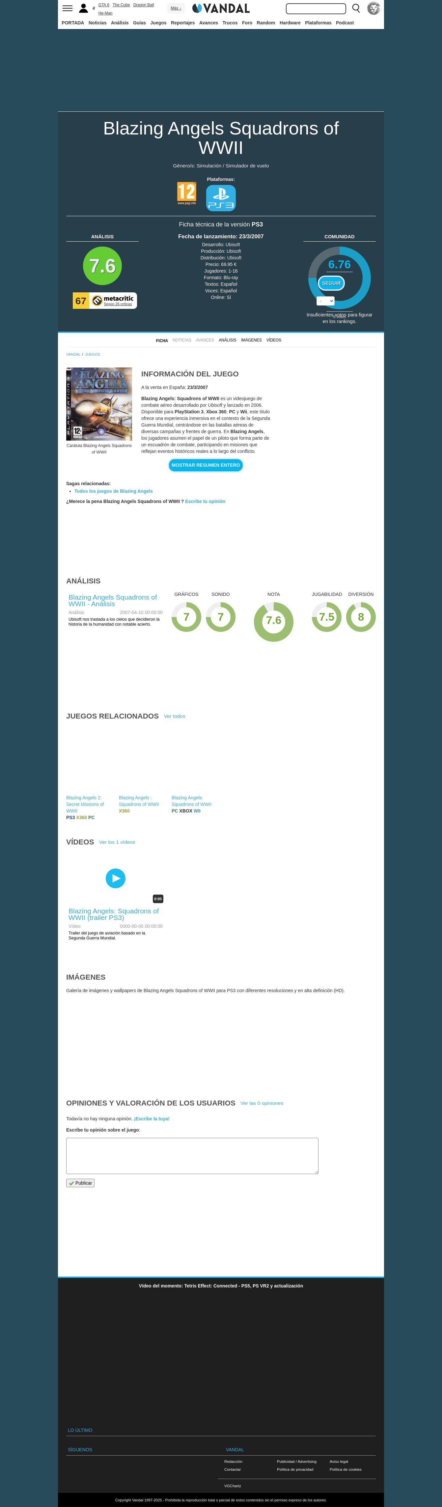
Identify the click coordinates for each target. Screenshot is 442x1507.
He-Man (105, 13)
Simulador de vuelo (247, 165)
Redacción (233, 1461)
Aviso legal (339, 1461)
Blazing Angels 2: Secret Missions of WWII (85, 804)
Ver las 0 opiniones (261, 1103)
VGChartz (232, 1486)
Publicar (80, 1183)
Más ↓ (176, 8)
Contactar (232, 1469)
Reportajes (183, 22)
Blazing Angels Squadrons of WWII (221, 138)
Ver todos (174, 716)
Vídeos (273, 340)
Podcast (345, 22)
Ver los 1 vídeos (117, 842)
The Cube (121, 5)
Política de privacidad (295, 1469)
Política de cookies (346, 1469)
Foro (247, 22)
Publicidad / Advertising (297, 1461)
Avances (208, 22)
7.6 (102, 266)
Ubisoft (233, 244)
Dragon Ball (143, 5)
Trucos (230, 22)
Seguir (331, 283)
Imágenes (251, 340)
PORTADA (73, 22)
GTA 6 (103, 5)
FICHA (162, 341)
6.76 (339, 264)
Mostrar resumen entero (206, 465)
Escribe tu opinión (205, 501)
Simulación (209, 165)
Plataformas (318, 22)
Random (266, 22)
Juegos (159, 22)
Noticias (97, 22)
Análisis (120, 22)
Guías (139, 22)
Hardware (290, 22)
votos (339, 316)
